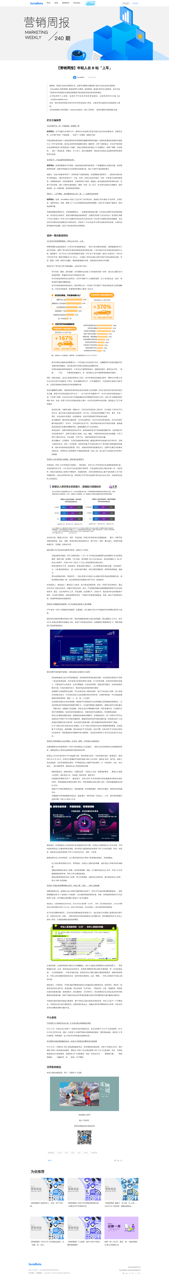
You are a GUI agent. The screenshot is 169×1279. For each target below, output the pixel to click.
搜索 (126, 3)
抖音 (66, 1153)
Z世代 (86, 1153)
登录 (136, 3)
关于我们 (31, 1273)
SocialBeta (80, 77)
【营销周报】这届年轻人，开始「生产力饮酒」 (46, 1204)
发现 (56, 3)
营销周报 (51, 1153)
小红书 (59, 1153)
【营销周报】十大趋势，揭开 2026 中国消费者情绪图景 (83, 1243)
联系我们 (39, 1273)
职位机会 (77, 3)
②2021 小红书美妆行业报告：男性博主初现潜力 (65, 459)
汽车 (79, 1153)
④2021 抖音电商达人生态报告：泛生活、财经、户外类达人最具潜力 (73, 741)
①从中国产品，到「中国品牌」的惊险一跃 (63, 126)
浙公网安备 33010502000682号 (130, 1270)
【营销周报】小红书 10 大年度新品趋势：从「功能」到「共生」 (47, 1243)
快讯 (48, 3)
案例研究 (65, 3)
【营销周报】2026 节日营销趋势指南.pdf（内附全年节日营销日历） (83, 1204)
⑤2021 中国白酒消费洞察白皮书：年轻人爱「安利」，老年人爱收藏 (73, 885)
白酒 (72, 1153)
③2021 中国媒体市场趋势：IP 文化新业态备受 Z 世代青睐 (69, 604)
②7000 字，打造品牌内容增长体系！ (61, 160)
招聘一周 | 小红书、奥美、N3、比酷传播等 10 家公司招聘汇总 (120, 1243)
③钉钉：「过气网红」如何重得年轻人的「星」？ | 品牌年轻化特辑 (72, 194)
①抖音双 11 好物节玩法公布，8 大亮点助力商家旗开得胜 (69, 1023)
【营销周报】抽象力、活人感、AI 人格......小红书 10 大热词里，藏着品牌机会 (120, 1204)
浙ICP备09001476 (134, 1267)
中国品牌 (94, 1153)
